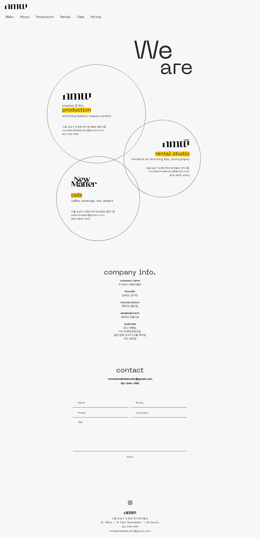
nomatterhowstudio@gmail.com (169, 171)
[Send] (130, 457)
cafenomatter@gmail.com (88, 215)
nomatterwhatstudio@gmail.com (83, 130)
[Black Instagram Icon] (130, 502)
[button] (25, 17)
